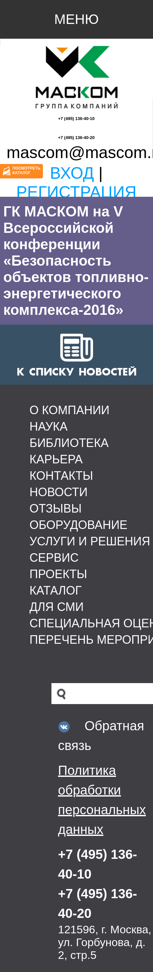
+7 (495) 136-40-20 (76, 137)
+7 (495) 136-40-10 (76, 118)
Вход (72, 173)
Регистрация (76, 192)
